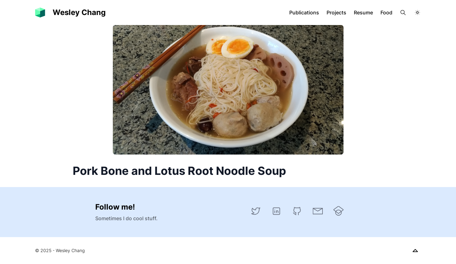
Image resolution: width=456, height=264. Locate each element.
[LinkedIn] (276, 211)
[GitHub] (297, 211)
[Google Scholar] (338, 211)
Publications (304, 12)
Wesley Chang (79, 12)
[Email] (318, 211)
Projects (336, 12)
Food (386, 12)
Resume (363, 12)
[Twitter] (256, 211)
